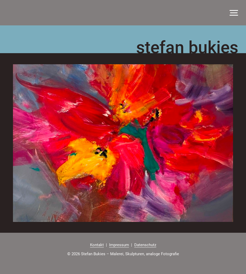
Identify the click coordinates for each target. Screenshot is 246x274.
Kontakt (97, 245)
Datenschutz (145, 245)
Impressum (119, 245)
